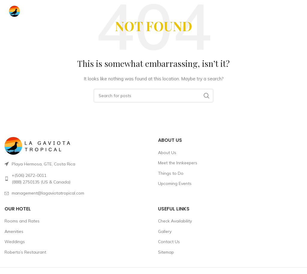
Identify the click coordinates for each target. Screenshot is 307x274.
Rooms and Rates (22, 221)
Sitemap (166, 252)
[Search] (153, 96)
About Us (167, 152)
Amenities (13, 231)
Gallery (164, 231)
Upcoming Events (175, 183)
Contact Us (169, 241)
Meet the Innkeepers (177, 162)
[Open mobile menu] (289, 11)
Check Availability (175, 221)
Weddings (14, 241)
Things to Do (170, 173)
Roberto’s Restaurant (25, 252)
